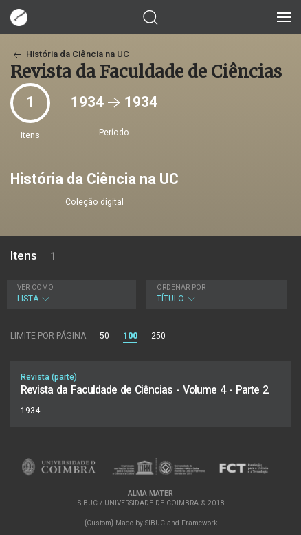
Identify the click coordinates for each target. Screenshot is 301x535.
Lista (69, 293)
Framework (199, 523)
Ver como (35, 287)
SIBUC (155, 523)
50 (104, 336)
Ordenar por (181, 287)
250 (158, 336)
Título (215, 293)
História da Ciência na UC (69, 54)
